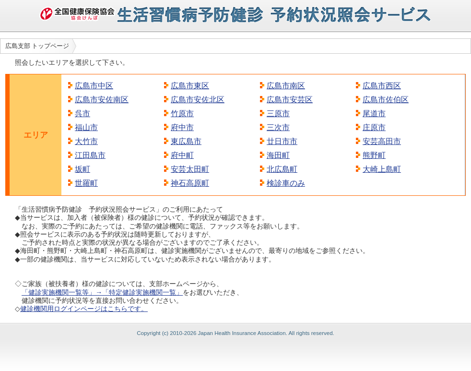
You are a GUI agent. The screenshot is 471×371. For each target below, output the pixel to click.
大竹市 (86, 141)
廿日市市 (282, 141)
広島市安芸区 (290, 100)
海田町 (278, 155)
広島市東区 (190, 86)
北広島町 (282, 169)
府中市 (182, 127)
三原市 (278, 113)
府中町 (182, 155)
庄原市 (374, 127)
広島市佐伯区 (386, 100)
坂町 (82, 169)
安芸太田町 (190, 169)
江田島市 (90, 155)
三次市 (278, 127)
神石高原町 (190, 183)
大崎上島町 (382, 169)
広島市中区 (94, 86)
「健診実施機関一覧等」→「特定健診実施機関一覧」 (102, 292)
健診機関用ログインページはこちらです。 (84, 308)
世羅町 (86, 183)
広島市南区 (286, 86)
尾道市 (374, 113)
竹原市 (182, 113)
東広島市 (186, 141)
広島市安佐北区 (197, 100)
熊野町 (374, 155)
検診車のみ (286, 183)
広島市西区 (382, 86)
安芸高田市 (382, 141)
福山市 (86, 127)
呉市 (82, 113)
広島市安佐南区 (102, 100)
